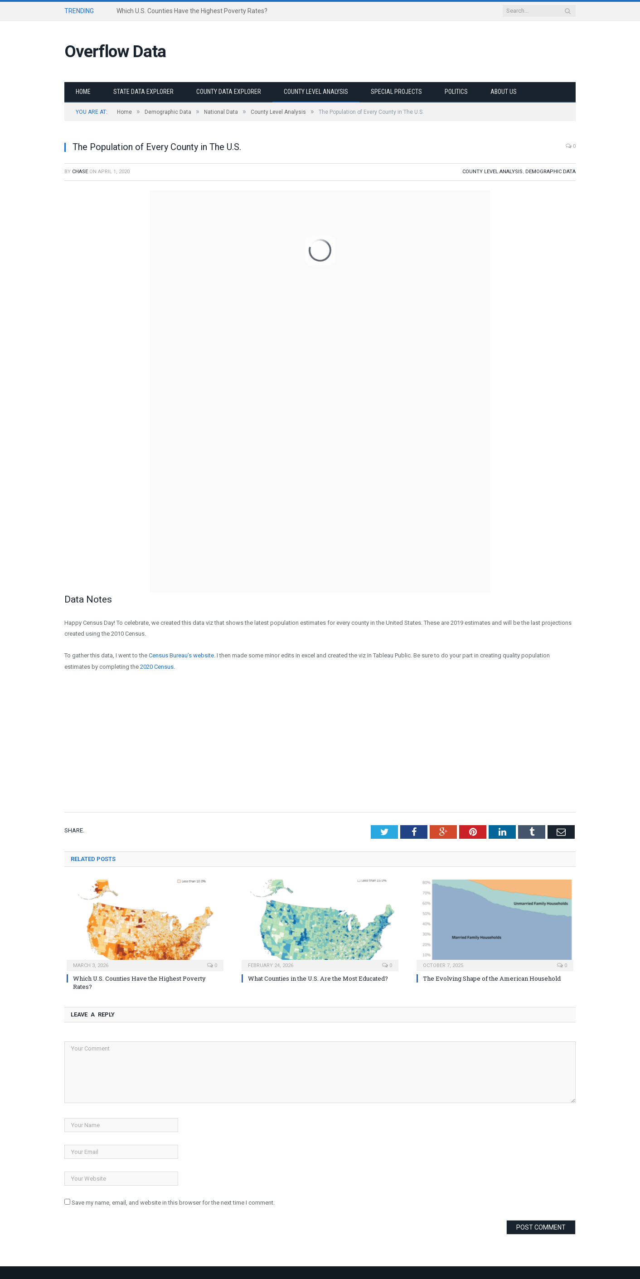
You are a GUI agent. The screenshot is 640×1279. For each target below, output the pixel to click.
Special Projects (396, 91)
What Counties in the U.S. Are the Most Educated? (318, 978)
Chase (80, 172)
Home (83, 91)
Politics (456, 91)
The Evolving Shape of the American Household (492, 978)
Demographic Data (550, 172)
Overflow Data (115, 51)
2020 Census (157, 666)
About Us (503, 91)
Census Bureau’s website (181, 655)
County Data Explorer (228, 91)
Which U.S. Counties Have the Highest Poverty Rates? (191, 11)
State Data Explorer (143, 91)
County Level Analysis (316, 91)
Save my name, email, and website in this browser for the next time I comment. (173, 1202)
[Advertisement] (320, 746)
